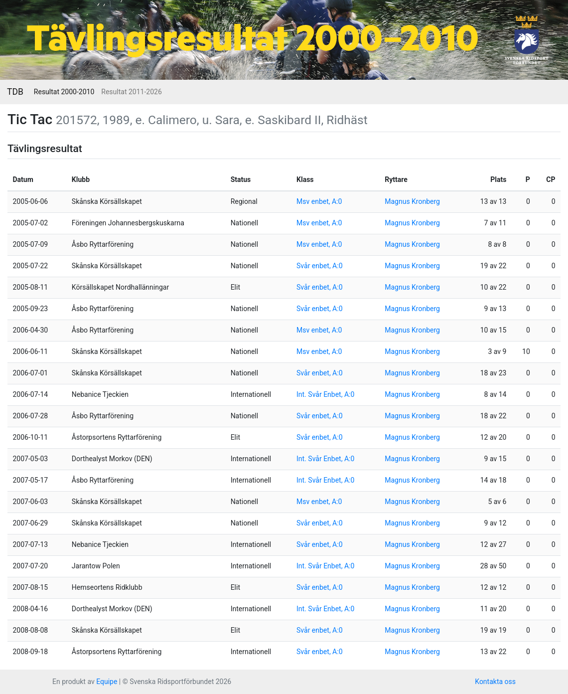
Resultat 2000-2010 (64, 92)
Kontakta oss (495, 682)
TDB (15, 92)
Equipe (106, 682)
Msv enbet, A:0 (319, 201)
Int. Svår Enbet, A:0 (325, 394)
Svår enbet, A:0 (319, 266)
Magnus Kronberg (412, 201)
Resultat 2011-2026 (131, 92)
